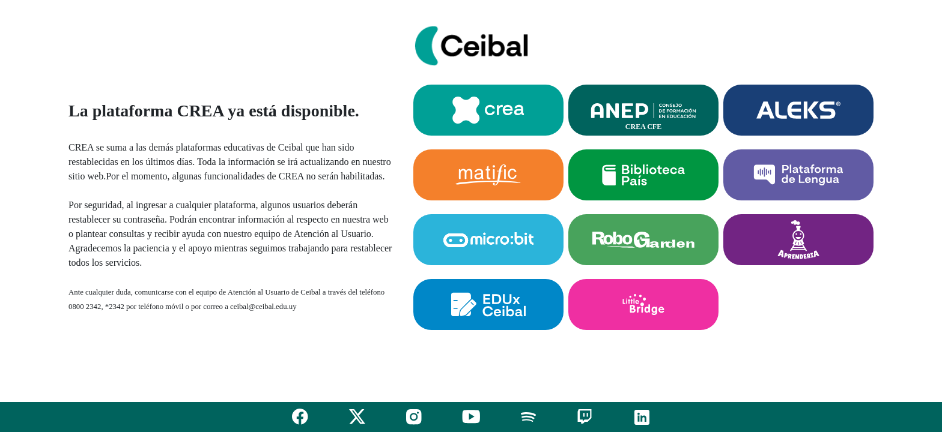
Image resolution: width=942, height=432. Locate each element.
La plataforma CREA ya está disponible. (213, 110)
